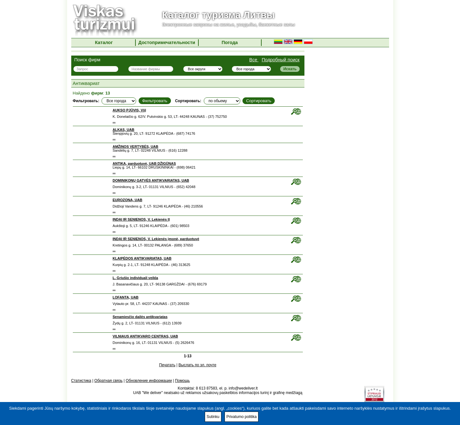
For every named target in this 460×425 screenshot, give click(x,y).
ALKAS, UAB (123, 130)
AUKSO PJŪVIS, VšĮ (129, 110)
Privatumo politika (241, 416)
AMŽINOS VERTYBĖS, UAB (135, 146)
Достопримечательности (166, 42)
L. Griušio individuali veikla (135, 278)
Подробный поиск (280, 59)
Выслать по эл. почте (197, 365)
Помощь (182, 380)
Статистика (81, 380)
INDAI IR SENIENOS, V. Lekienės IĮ (141, 219)
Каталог (104, 42)
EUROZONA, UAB (127, 200)
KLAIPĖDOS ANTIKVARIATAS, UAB (142, 258)
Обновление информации (149, 380)
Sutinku (213, 416)
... (114, 121)
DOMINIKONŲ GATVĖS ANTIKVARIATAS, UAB (151, 180)
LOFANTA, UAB (126, 297)
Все (253, 59)
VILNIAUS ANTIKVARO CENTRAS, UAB (145, 336)
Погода (230, 42)
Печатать (167, 365)
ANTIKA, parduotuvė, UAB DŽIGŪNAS (144, 163)
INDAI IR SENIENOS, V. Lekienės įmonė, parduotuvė (156, 239)
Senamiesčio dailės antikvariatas (140, 317)
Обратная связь (108, 380)
